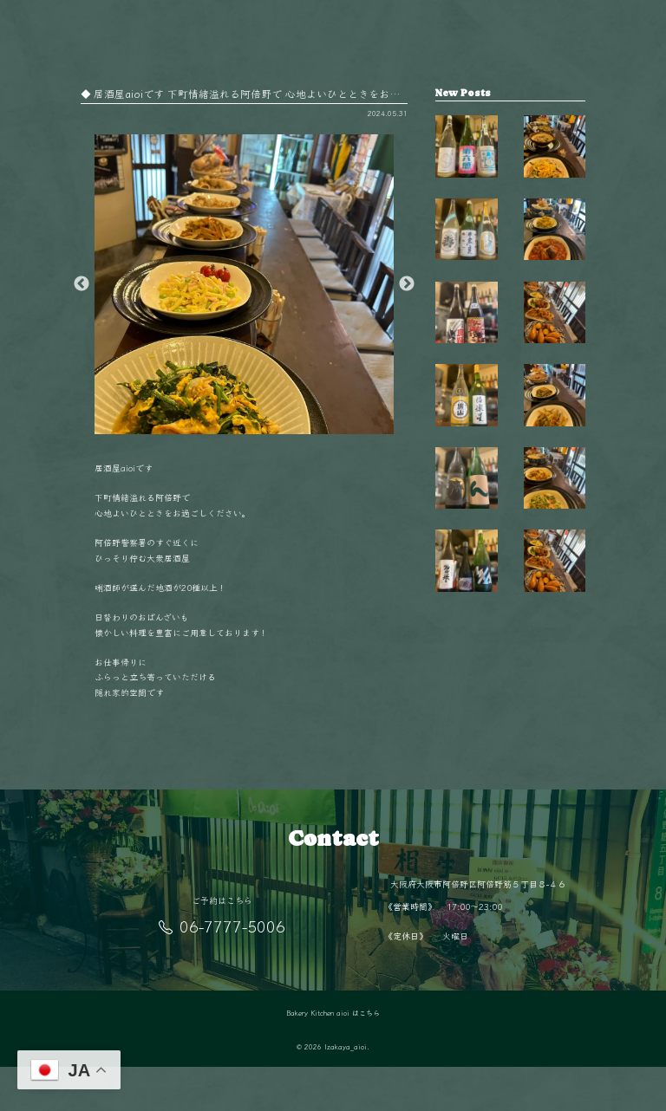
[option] (245, 284)
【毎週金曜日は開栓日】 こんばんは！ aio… (466, 162)
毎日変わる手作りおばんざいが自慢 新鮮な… (554, 391)
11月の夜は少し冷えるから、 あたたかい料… (554, 504)
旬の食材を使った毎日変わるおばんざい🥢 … (554, 619)
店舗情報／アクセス (391, 16)
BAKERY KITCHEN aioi (281, 16)
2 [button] (257, 425)
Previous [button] (81, 284)
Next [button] (406, 284)
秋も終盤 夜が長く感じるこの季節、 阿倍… (554, 162)
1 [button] (231, 425)
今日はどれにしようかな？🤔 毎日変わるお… (554, 276)
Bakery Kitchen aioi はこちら (333, 1057)
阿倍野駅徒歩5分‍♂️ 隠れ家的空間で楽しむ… (554, 729)
